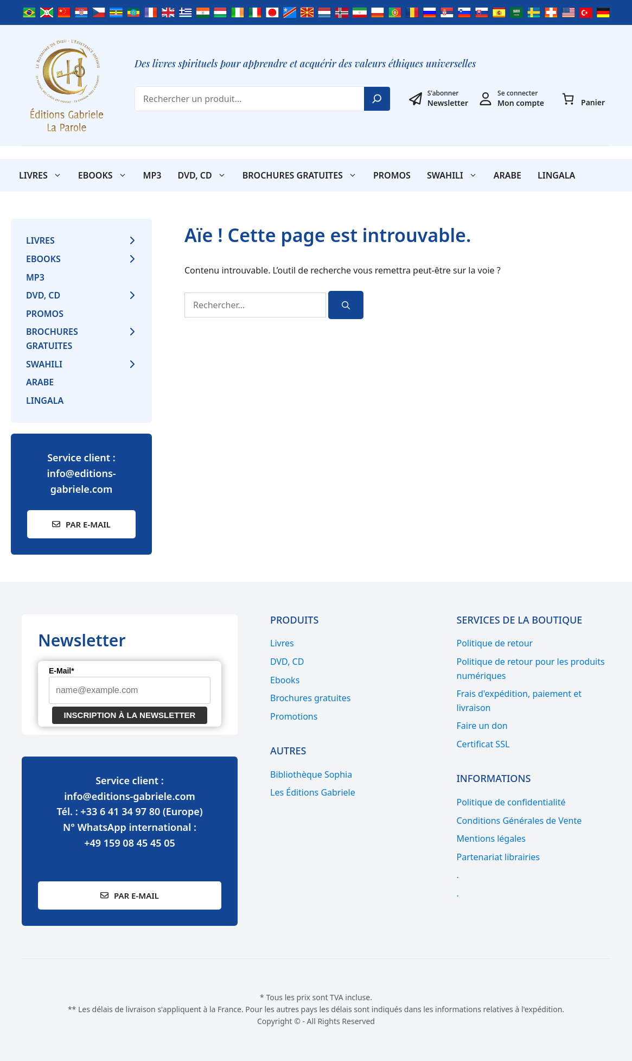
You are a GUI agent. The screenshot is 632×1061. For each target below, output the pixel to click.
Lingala (556, 175)
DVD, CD (205, 175)
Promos (392, 175)
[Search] (377, 99)
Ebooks (106, 175)
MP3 (152, 175)
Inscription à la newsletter (130, 715)
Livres (44, 175)
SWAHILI (456, 175)
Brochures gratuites (303, 175)
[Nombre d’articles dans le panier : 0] (568, 99)
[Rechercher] (345, 305)
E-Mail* (61, 670)
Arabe (507, 175)
